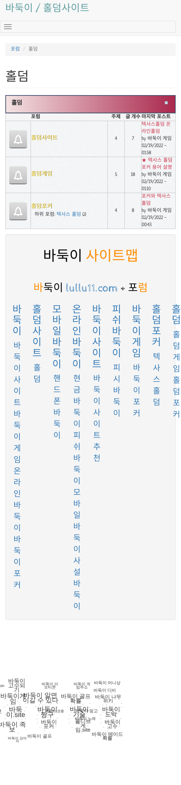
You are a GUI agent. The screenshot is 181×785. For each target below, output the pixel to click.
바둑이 (17, 320)
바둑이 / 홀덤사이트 (47, 9)
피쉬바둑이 (77, 459)
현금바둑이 (77, 402)
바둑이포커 (136, 391)
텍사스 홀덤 (69, 214)
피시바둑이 (117, 391)
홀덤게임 (41, 174)
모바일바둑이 (57, 337)
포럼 (15, 49)
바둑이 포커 (17, 563)
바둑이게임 (17, 437)
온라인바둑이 (76, 337)
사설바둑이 (77, 584)
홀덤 (16, 103)
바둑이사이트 (96, 337)
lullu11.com (75, 288)
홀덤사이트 (44, 138)
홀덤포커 (41, 207)
